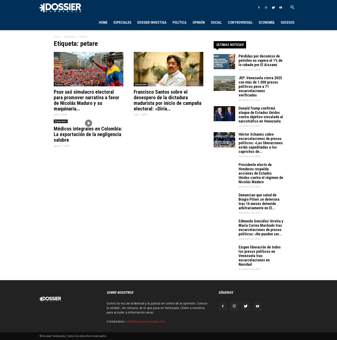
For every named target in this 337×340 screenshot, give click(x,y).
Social (216, 22)
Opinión (199, 22)
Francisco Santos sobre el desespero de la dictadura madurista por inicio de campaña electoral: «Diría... (167, 100)
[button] (292, 8)
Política (180, 22)
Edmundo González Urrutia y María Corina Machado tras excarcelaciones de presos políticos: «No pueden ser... (261, 227)
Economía (267, 22)
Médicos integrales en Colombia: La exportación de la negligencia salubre (88, 134)
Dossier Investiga (152, 22)
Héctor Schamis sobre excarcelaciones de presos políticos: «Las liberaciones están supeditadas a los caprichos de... (261, 143)
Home (103, 22)
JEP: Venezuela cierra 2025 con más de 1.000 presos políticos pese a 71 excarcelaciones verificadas (260, 86)
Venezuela (140, 84)
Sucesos (287, 22)
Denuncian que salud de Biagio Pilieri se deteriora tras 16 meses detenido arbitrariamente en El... (259, 201)
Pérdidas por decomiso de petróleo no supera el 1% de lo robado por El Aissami (260, 60)
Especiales (122, 22)
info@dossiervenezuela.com (145, 321)
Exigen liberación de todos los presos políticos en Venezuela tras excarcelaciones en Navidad (260, 256)
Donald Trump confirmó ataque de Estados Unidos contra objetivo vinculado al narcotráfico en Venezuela (261, 114)
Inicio (57, 37)
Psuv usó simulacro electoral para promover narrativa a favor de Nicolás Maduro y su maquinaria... (86, 100)
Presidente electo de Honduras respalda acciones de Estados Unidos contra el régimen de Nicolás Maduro (261, 173)
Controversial (240, 22)
